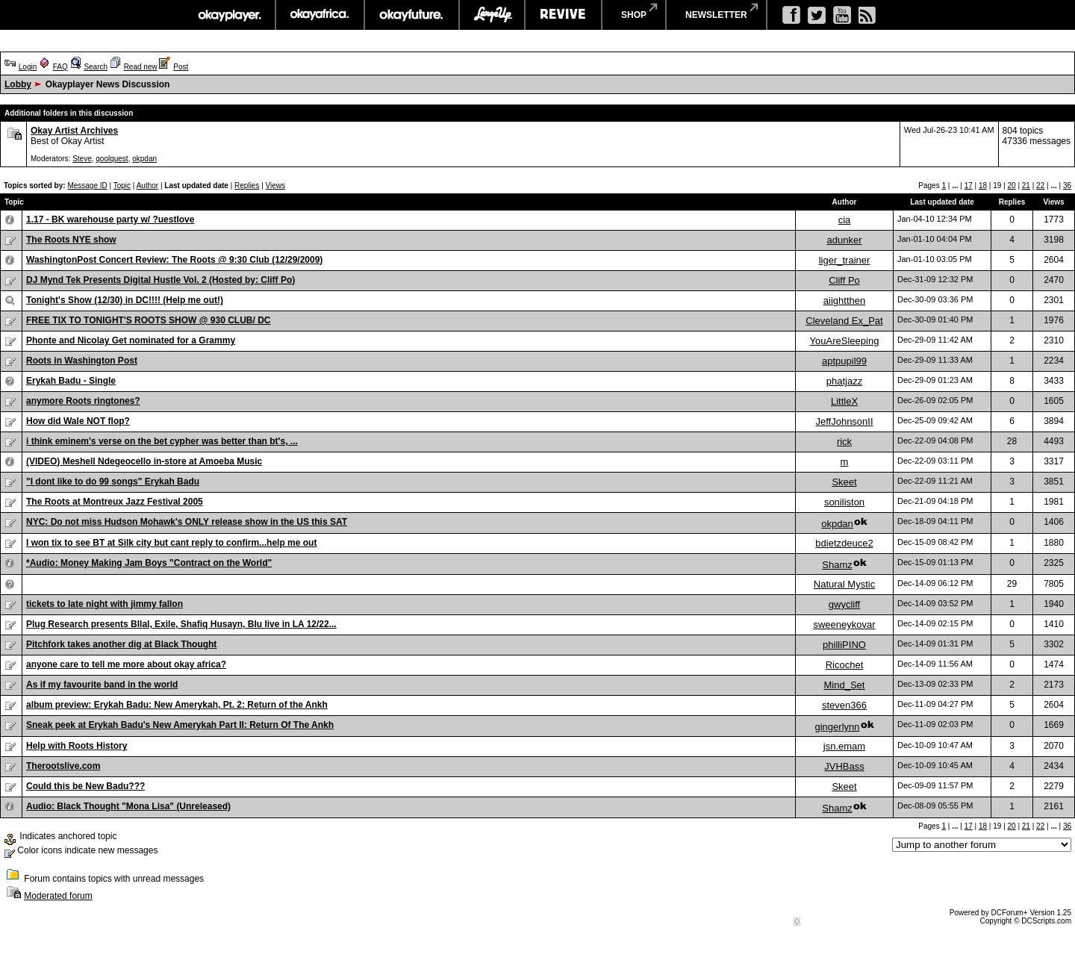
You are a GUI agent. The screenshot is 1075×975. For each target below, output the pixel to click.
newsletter (716, 15)
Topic (122, 185)
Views (276, 185)
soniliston (844, 502)
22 (1040, 185)
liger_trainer (844, 260)
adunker (844, 240)
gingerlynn (837, 726)
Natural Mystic (844, 584)
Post (180, 67)
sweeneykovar (844, 624)
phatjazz (844, 381)
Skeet (844, 482)
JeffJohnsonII (844, 421)
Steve (82, 159)
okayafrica (320, 15)
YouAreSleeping (844, 340)
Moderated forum (58, 896)
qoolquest (112, 159)
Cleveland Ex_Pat (844, 320)
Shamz (837, 564)
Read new (141, 67)
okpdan (144, 159)
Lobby (17, 84)
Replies (246, 185)
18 (983, 185)
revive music (563, 15)
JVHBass (844, 766)
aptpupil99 (844, 361)
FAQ (60, 67)
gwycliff (844, 604)
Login (28, 67)
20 (1012, 185)
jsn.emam (844, 746)
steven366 (844, 705)
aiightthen (844, 300)
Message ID (87, 185)
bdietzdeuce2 (844, 543)
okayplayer (229, 15)
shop (633, 15)
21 (1026, 185)
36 (1067, 185)
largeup (492, 15)
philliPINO (844, 644)
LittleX (844, 401)
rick (844, 441)
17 (969, 185)
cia (844, 219)
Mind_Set (844, 685)
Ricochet (845, 664)
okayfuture (411, 15)
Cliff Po (844, 280)
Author (147, 185)
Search (96, 67)
